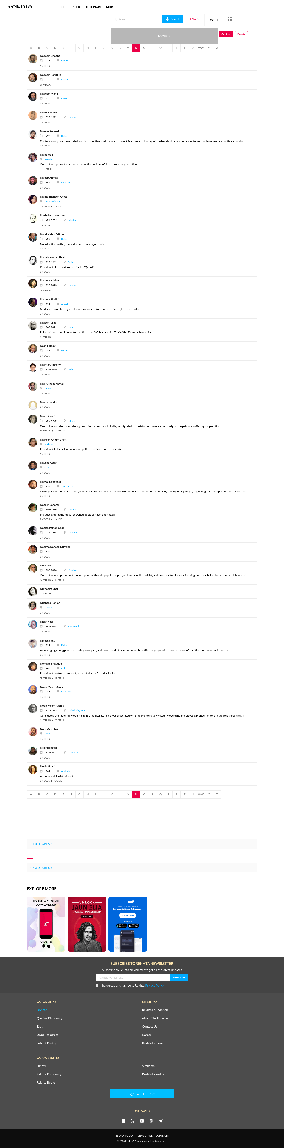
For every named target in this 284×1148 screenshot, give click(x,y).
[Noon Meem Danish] (34, 689)
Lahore (64, 60)
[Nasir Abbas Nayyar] (34, 386)
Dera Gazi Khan (52, 201)
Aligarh (65, 304)
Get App (258, 19)
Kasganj (65, 79)
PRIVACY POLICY (124, 1135)
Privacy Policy (154, 985)
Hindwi (42, 1065)
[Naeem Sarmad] (34, 133)
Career (146, 1034)
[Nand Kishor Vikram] (34, 236)
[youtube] (142, 1121)
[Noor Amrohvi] (34, 731)
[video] (45, 66)
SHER (76, 6)
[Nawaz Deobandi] (34, 484)
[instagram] (151, 1121)
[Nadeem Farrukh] (34, 77)
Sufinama (148, 1065)
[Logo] (20, 7)
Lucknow (72, 117)
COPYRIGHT (162, 1135)
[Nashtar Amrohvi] (34, 367)
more (110, 6)
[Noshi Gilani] (34, 769)
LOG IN (200, 19)
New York (66, 691)
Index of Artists (40, 844)
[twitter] (133, 1121)
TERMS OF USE (144, 1135)
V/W (201, 47)
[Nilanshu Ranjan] (34, 605)
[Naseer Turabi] (34, 325)
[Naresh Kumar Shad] (34, 260)
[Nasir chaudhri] (34, 404)
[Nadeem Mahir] (34, 96)
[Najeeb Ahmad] (34, 180)
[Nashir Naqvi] (34, 348)
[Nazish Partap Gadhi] (34, 530)
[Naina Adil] (34, 157)
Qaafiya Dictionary (49, 1018)
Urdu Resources (47, 1034)
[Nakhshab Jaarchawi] (34, 217)
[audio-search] (159, 19)
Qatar (64, 98)
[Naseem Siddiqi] (34, 302)
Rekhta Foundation (155, 1009)
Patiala (64, 350)
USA (46, 467)
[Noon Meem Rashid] (34, 708)
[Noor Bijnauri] (34, 750)
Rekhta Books (46, 1082)
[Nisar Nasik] (34, 624)
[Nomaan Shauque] (34, 666)
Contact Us (149, 1026)
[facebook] (123, 1121)
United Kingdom (76, 710)
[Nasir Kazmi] (34, 418)
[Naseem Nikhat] (34, 283)
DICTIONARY (93, 6)
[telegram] (160, 1121)
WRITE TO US (142, 1094)
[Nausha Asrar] (34, 465)
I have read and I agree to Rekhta (130, 985)
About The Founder (155, 1018)
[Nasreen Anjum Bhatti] (34, 442)
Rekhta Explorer (153, 1043)
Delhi (64, 135)
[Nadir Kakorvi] (34, 115)
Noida (64, 668)
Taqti (40, 1026)
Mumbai (72, 570)
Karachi (48, 159)
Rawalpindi (73, 626)
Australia (65, 771)
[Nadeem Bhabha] (34, 58)
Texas (47, 733)
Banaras (72, 509)
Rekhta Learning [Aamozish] (153, 1074)
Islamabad (73, 752)
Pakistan (65, 182)
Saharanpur (67, 486)
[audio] (48, 169)
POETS (64, 6)
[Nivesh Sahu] (34, 643)
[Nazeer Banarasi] (34, 507)
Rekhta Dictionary (49, 1074)
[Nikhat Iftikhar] (34, 591)
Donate (238, 19)
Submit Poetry (46, 1043)
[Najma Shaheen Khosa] (34, 199)
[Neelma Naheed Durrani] (34, 549)
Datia (64, 645)
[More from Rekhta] (216, 19)
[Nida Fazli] (34, 568)
